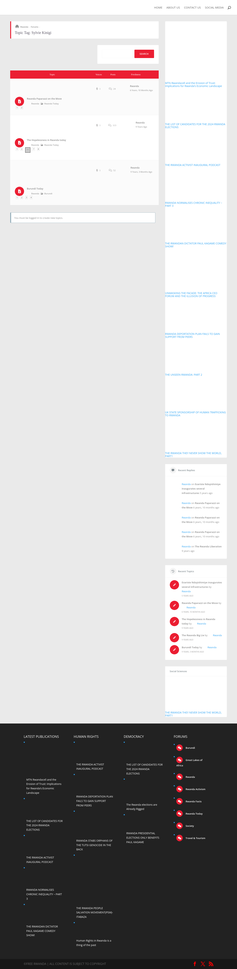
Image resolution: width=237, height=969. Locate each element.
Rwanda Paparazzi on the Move (44, 98)
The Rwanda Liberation (208, 546)
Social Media (214, 7)
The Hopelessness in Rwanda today (46, 140)
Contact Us (192, 7)
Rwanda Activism (195, 789)
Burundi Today (35, 188)
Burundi (48, 193)
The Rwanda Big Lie (193, 635)
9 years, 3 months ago (141, 171)
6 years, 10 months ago (141, 90)
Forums (34, 26)
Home (158, 7)
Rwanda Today (51, 103)
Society (189, 826)
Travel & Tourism (195, 838)
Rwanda (24, 26)
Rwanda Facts (193, 801)
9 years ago (141, 126)
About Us (173, 7)
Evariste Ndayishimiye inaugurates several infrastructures (201, 488)
